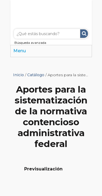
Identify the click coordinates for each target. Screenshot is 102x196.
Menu (19, 50)
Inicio (18, 74)
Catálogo (35, 74)
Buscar (84, 33)
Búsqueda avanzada (30, 43)
